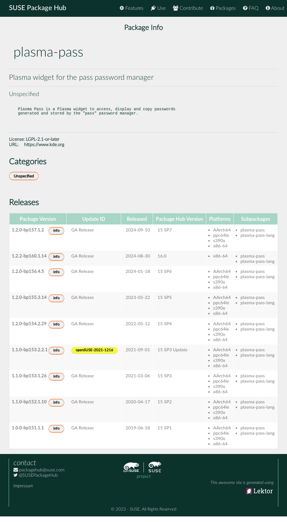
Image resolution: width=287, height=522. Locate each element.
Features (132, 8)
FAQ (250, 8)
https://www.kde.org (44, 150)
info (56, 236)
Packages (223, 8)
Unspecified (24, 182)
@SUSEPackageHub (35, 481)
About (275, 8)
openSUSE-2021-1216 (94, 356)
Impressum (23, 491)
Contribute (188, 8)
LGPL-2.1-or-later (42, 145)
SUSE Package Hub (38, 8)
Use (158, 8)
